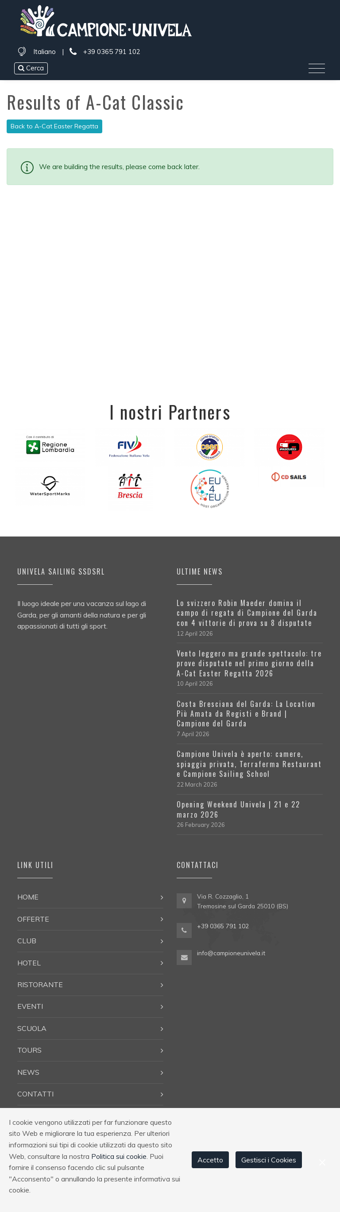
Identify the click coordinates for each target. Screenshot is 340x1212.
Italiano (44, 51)
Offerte (33, 919)
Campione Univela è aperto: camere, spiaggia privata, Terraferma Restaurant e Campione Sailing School (249, 764)
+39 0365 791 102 (105, 52)
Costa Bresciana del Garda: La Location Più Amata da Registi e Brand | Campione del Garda (246, 714)
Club (26, 940)
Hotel (29, 962)
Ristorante (40, 984)
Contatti (35, 1093)
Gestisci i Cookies (268, 1159)
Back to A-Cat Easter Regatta (54, 126)
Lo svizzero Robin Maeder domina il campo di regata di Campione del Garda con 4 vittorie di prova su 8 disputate (247, 613)
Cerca (31, 68)
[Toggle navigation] (316, 68)
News (28, 1072)
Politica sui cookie (119, 1156)
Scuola (31, 1028)
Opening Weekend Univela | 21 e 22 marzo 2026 (238, 809)
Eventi (30, 1006)
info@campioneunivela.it (231, 953)
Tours (29, 1050)
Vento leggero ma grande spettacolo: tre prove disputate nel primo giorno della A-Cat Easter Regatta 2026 (249, 663)
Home (28, 896)
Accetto (210, 1159)
